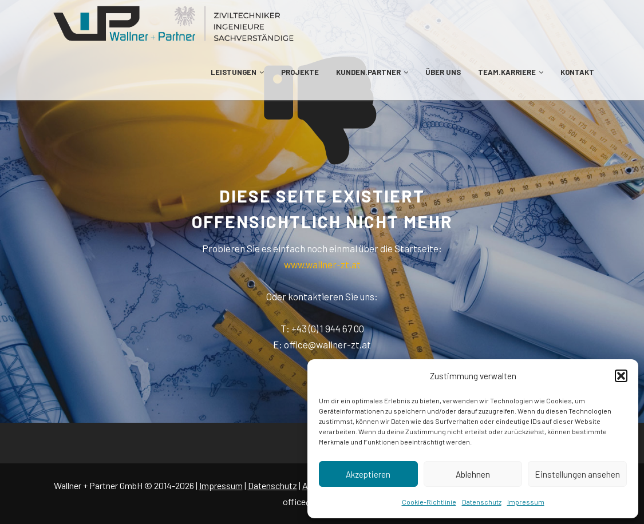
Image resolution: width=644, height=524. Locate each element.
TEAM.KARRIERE (510, 72)
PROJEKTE (300, 72)
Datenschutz (481, 502)
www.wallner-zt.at (322, 264)
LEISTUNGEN (237, 72)
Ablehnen (473, 474)
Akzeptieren (368, 474)
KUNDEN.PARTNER (372, 72)
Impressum (525, 502)
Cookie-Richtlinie (429, 502)
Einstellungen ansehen (577, 474)
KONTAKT (577, 72)
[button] (621, 376)
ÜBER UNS (443, 72)
